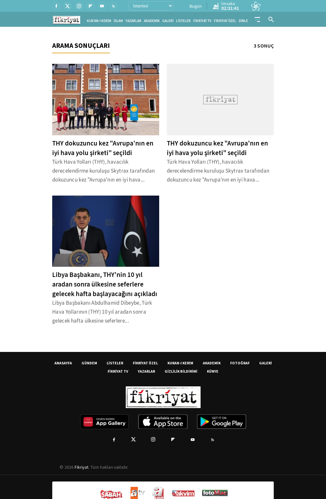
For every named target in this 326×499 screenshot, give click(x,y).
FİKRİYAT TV (202, 21)
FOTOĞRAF (240, 363)
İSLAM (118, 21)
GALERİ (168, 21)
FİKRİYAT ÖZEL (225, 21)
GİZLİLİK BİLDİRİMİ (181, 371)
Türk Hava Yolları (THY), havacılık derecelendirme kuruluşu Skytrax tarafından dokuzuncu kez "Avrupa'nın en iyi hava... (103, 171)
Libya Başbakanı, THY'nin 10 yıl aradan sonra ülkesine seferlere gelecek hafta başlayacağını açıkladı (104, 284)
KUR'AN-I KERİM (99, 21)
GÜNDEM (89, 363)
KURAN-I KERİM (180, 363)
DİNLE (243, 21)
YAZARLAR (133, 21)
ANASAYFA (63, 363)
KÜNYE (212, 371)
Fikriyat (81, 467)
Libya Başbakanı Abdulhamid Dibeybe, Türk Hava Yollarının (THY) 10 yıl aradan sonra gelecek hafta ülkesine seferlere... (102, 312)
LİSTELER (183, 21)
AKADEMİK (152, 21)
